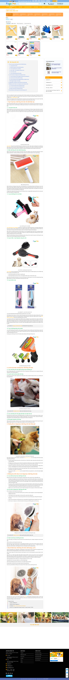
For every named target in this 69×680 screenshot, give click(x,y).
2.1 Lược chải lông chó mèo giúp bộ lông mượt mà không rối (19, 76)
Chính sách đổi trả (37, 660)
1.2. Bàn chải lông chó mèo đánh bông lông (16, 67)
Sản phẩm (22, 658)
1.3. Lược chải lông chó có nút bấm (15, 68)
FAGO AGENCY (45, 678)
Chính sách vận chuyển (38, 654)
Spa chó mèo (22, 656)
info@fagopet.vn (9, 665)
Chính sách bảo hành (38, 656)
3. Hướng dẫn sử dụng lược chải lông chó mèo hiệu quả (18, 82)
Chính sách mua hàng (38, 652)
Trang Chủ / (7, 9)
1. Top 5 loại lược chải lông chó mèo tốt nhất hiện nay (17, 64)
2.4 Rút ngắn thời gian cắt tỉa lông (14, 80)
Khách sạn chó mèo (23, 654)
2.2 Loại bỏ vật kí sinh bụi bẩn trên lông (16, 77)
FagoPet (25, 596)
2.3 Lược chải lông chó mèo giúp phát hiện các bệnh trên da (19, 79)
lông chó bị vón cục (28, 457)
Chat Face (67, 673)
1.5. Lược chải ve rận (12, 71)
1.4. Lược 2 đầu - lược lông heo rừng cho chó (16, 70)
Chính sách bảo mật (38, 658)
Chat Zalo (67, 670)
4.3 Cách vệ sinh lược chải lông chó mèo (16, 88)
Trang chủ (22, 652)
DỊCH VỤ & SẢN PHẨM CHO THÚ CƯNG (10, 7)
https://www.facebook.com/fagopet (20, 605)
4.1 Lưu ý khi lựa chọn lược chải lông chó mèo (16, 85)
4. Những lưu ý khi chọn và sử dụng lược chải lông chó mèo (18, 83)
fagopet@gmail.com (10, 667)
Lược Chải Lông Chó (12, 9)
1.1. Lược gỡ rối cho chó (13, 65)
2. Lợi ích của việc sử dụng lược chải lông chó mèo (17, 74)
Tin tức (21, 660)
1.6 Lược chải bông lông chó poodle (15, 73)
